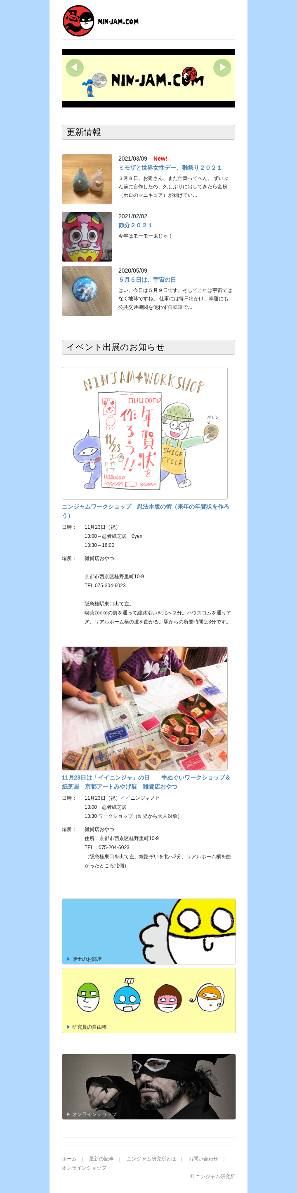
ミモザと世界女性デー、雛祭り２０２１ (170, 167)
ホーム (69, 1159)
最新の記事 (101, 1159)
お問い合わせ (203, 1159)
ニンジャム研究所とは (151, 1159)
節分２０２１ (135, 225)
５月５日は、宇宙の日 (147, 279)
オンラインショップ (84, 1168)
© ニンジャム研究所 (213, 1176)
